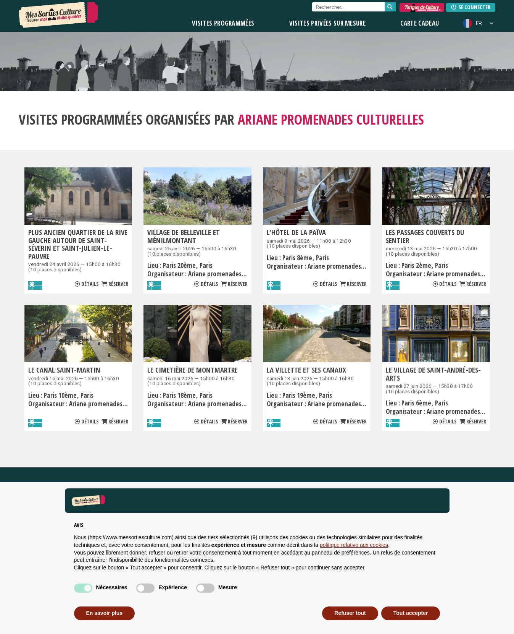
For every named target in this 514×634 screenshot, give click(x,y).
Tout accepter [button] (410, 613)
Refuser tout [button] (350, 613)
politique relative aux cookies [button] (354, 545)
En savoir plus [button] (104, 613)
